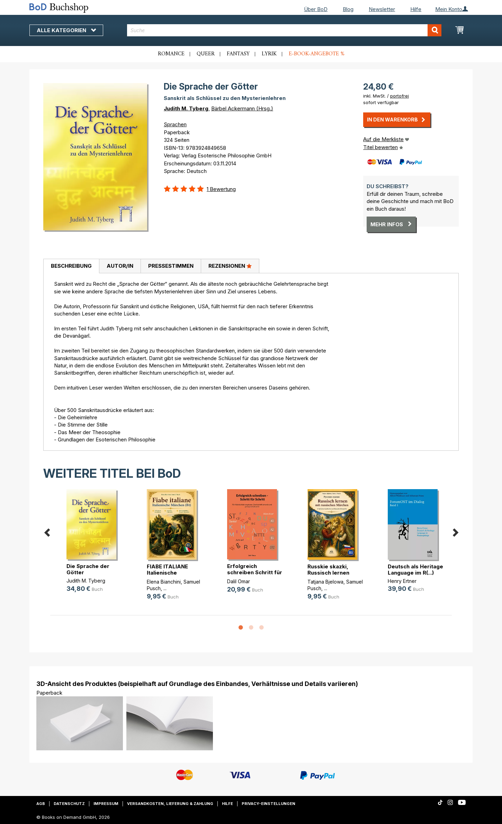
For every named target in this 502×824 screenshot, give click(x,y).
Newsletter (382, 9)
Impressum (105, 803)
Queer (206, 54)
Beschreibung (71, 266)
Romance (171, 54)
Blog (348, 9)
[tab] (71, 266)
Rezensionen (230, 265)
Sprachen (175, 124)
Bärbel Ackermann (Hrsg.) (242, 108)
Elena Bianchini (164, 582)
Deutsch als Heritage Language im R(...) (415, 569)
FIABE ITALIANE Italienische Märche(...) (167, 572)
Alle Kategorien (66, 30)
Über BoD (316, 9)
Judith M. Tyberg (186, 108)
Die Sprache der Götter (87, 569)
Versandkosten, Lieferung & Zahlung (170, 803)
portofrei (399, 96)
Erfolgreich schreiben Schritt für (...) (254, 572)
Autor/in (120, 266)
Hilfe (415, 9)
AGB (40, 803)
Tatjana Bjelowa (325, 582)
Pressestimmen (171, 266)
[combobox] (284, 30)
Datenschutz (69, 803)
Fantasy (238, 54)
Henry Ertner (402, 581)
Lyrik (269, 54)
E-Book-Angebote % (316, 54)
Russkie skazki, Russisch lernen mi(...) (328, 572)
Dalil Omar (238, 581)
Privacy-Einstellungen (268, 803)
